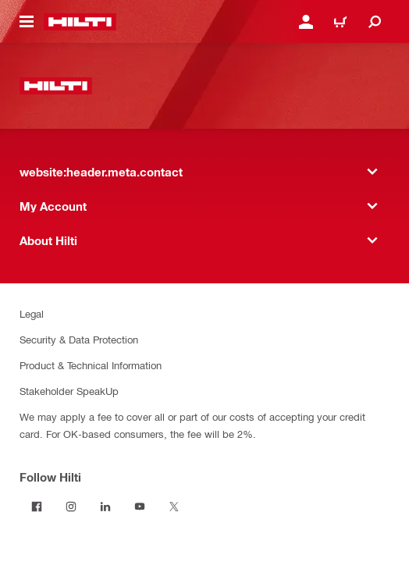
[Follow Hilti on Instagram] (71, 506)
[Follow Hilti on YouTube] (140, 506)
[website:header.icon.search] (374, 22)
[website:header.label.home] (80, 21)
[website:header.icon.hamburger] (26, 22)
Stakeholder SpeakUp (69, 391)
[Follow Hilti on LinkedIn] (105, 506)
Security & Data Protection (79, 339)
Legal (32, 313)
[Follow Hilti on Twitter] (174, 506)
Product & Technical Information (91, 365)
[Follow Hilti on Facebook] (37, 506)
